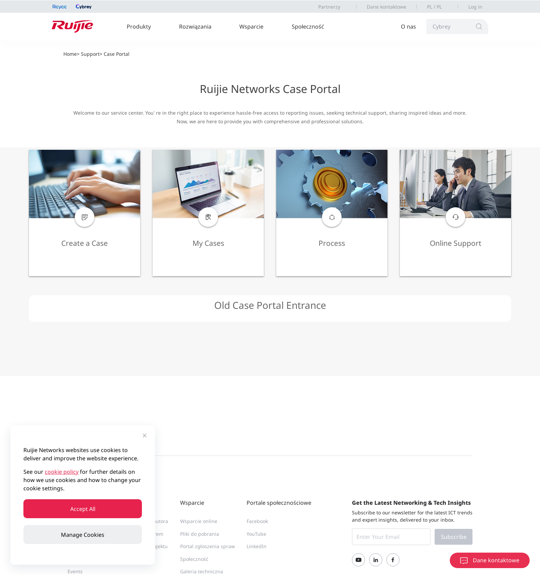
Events (75, 571)
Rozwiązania (195, 26)
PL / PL (434, 6)
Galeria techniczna (201, 571)
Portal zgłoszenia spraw (207, 546)
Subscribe (454, 537)
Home (70, 54)
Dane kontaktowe (386, 6)
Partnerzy (329, 6)
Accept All (82, 509)
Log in (475, 6)
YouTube (256, 534)
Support (90, 54)
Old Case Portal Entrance (270, 305)
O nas (408, 26)
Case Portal (116, 54)
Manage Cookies (82, 535)
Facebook (257, 521)
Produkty (139, 26)
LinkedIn (257, 546)
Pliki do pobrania (199, 534)
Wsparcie (251, 26)
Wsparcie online (198, 521)
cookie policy (62, 471)
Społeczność (308, 26)
